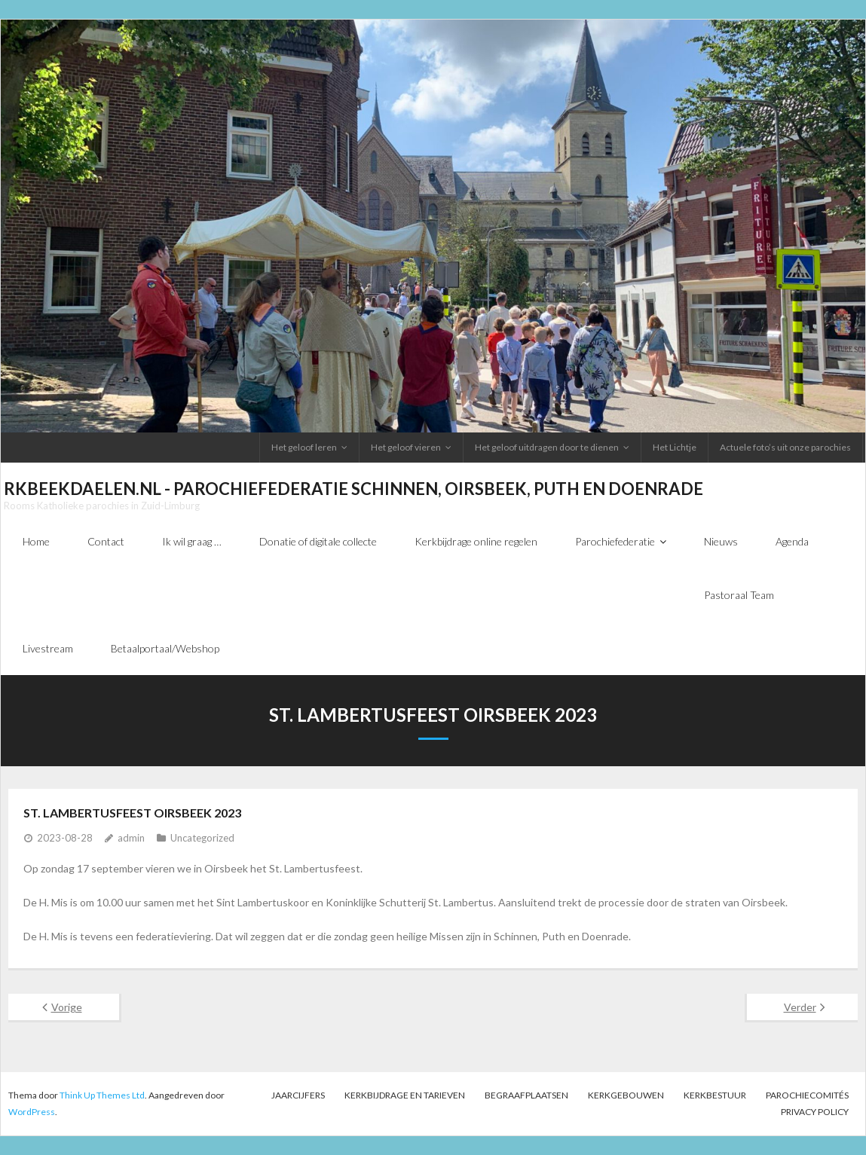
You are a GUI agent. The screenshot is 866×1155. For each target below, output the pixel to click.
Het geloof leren (304, 447)
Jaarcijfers (298, 1095)
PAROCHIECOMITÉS (807, 1095)
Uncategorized (202, 838)
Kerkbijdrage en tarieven (404, 1095)
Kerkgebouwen (626, 1095)
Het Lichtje (674, 447)
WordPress (31, 1111)
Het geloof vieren (406, 447)
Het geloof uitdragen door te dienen (547, 447)
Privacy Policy (815, 1111)
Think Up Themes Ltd (102, 1095)
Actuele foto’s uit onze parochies (785, 447)
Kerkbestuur (715, 1095)
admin (131, 838)
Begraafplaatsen (526, 1095)
